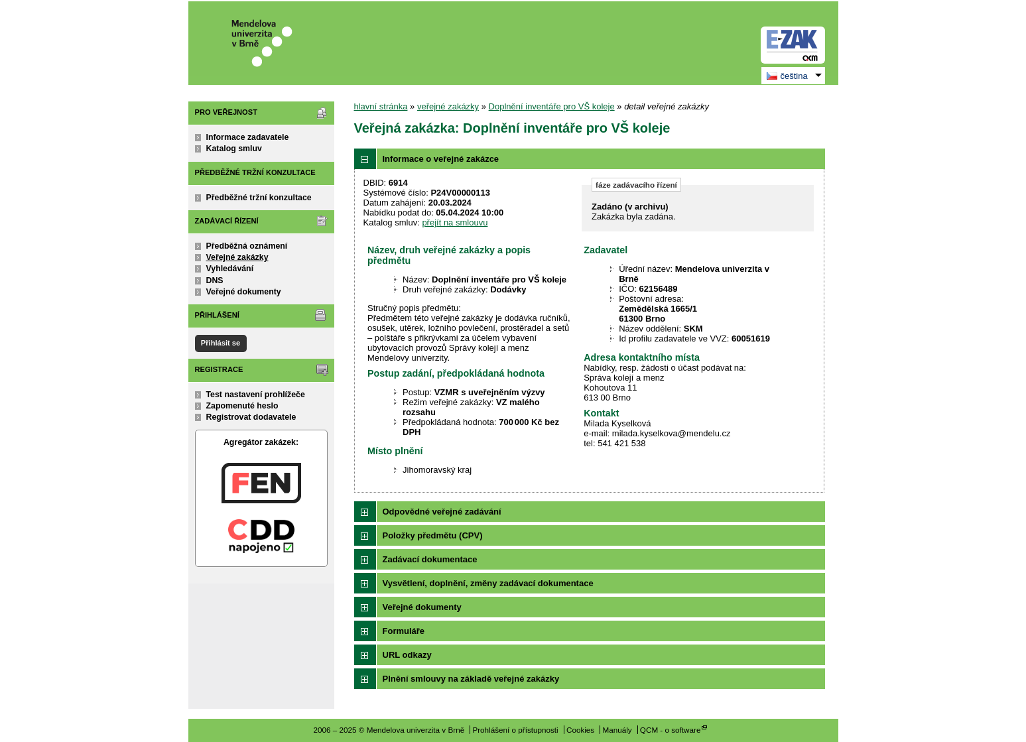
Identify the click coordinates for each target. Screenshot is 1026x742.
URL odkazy (407, 655)
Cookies (580, 729)
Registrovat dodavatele (251, 417)
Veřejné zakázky (237, 257)
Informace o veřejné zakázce (441, 159)
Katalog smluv (234, 148)
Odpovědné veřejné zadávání (442, 512)
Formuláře (404, 631)
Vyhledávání (230, 268)
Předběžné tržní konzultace (259, 197)
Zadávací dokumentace (430, 559)
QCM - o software (670, 729)
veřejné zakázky (448, 106)
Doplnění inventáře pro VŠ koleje (552, 106)
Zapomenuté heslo (242, 405)
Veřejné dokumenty (243, 291)
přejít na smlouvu (454, 222)
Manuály (616, 729)
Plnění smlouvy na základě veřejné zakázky (471, 679)
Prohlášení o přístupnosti (515, 729)
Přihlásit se (220, 343)
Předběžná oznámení (247, 246)
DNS (215, 280)
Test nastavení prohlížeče (255, 394)
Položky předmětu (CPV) (433, 535)
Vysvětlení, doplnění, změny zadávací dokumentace (488, 583)
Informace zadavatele (247, 137)
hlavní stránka (381, 106)
